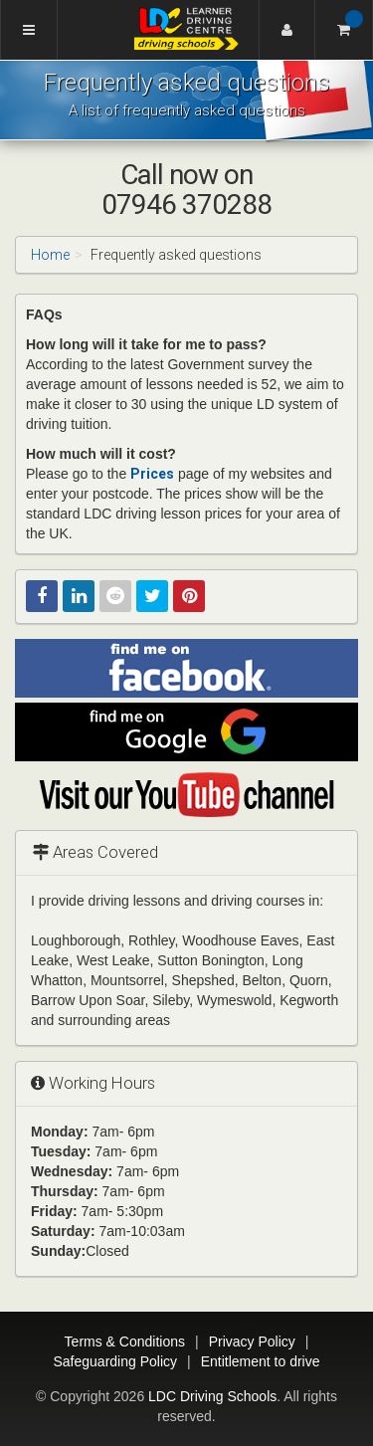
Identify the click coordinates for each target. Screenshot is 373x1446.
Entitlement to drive (260, 1361)
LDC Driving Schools (212, 1396)
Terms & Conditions (125, 1341)
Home (50, 255)
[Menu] (29, 30)
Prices (152, 474)
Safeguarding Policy (115, 1361)
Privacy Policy (252, 1341)
